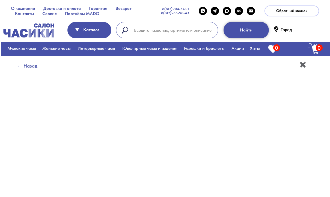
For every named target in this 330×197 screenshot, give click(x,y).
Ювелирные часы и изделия (149, 48)
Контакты (24, 13)
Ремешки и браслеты (204, 48)
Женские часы (56, 48)
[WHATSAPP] (203, 11)
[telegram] (215, 11)
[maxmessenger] (227, 11)
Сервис (49, 13)
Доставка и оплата (62, 8)
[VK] (239, 11)
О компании (23, 8)
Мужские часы (21, 48)
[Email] (251, 11)
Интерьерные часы (96, 48)
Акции (237, 48)
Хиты (255, 48)
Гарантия (98, 8)
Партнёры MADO (82, 13)
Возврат (123, 8)
